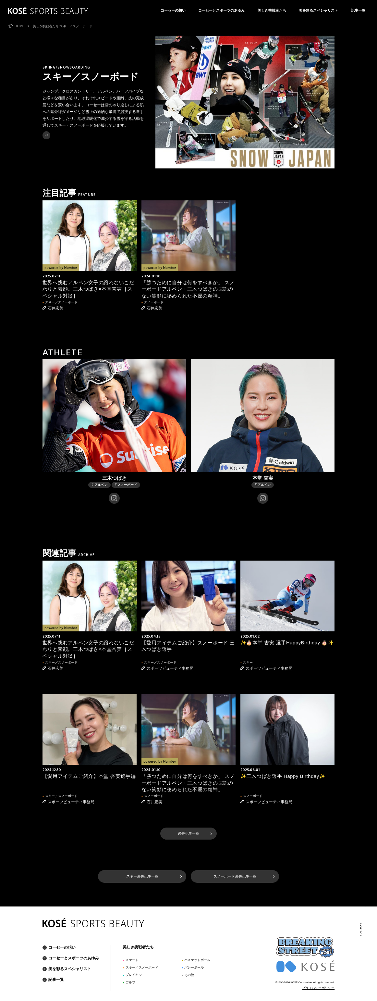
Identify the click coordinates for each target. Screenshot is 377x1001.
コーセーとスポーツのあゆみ (221, 10)
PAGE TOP (361, 929)
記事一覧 (358, 10)
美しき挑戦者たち (272, 10)
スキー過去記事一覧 (142, 876)
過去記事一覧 (188, 833)
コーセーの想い (173, 10)
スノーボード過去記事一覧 (234, 876)
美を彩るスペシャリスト (318, 10)
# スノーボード (126, 485)
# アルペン (99, 485)
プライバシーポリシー (318, 988)
